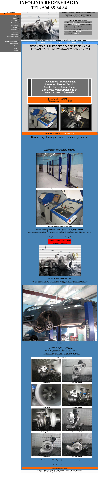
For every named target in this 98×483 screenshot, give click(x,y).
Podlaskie (15, 46)
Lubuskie (15, 50)
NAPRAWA (44, 42)
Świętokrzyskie (14, 43)
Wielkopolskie (13, 20)
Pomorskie (14, 29)
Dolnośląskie (14, 25)
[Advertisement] (10, 56)
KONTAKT (90, 42)
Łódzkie (15, 27)
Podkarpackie (14, 34)
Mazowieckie (13, 16)
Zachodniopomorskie (12, 39)
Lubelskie (15, 32)
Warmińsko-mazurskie (11, 41)
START (29, 42)
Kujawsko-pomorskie (12, 36)
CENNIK (74, 42)
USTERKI (60, 42)
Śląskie (15, 18)
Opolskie (15, 48)
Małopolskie (14, 22)
